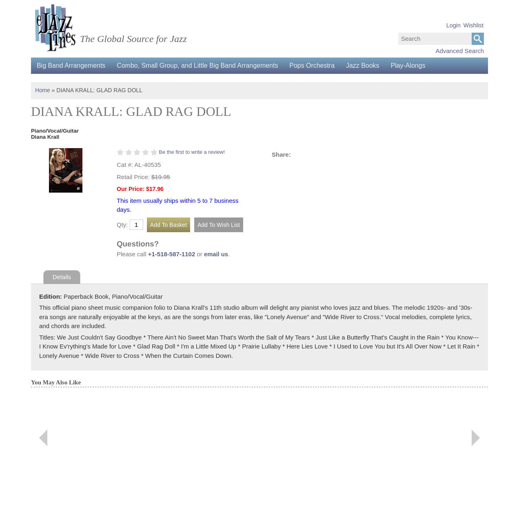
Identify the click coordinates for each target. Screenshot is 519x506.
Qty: (122, 225)
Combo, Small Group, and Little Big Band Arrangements (199, 65)
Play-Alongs (413, 65)
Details (62, 276)
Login (453, 25)
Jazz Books (367, 65)
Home (42, 90)
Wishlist (473, 25)
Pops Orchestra (315, 65)
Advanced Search (460, 50)
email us (216, 253)
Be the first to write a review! (192, 152)
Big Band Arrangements (71, 65)
